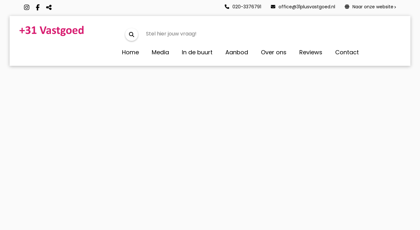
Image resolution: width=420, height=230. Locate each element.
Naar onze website (369, 7)
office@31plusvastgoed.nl (303, 7)
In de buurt (197, 52)
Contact (347, 52)
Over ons (274, 52)
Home (130, 52)
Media (160, 52)
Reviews (310, 52)
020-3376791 (243, 7)
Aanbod (236, 52)
